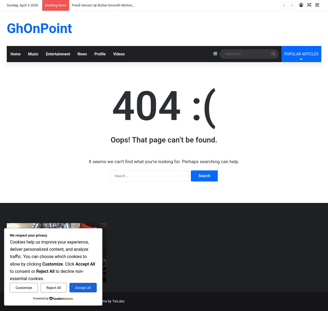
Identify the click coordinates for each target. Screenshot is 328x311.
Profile (100, 54)
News (82, 54)
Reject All (54, 288)
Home (15, 54)
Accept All (83, 288)
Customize (24, 288)
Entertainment (58, 54)
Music (33, 54)
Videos (119, 54)
